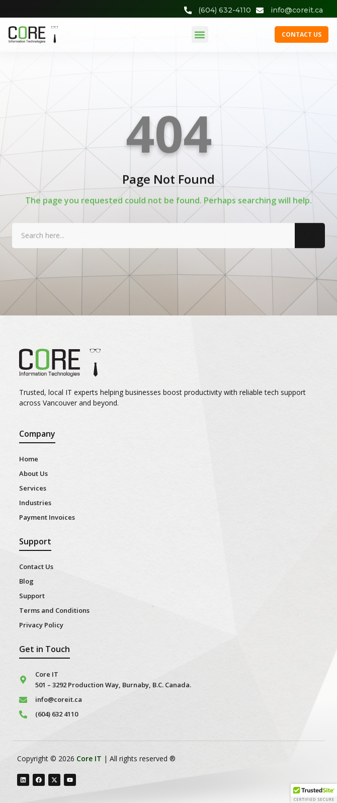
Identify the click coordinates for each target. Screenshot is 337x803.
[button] (200, 34)
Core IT (89, 758)
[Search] (310, 239)
